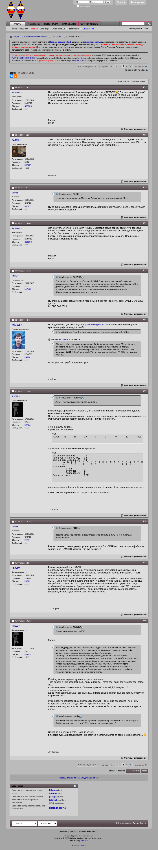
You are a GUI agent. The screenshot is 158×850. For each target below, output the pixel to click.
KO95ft (27, 581)
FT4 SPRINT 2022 (25, 72)
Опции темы (122, 81)
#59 (144, 562)
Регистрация (137, 2)
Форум (17, 24)
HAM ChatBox (69, 24)
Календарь (45, 29)
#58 (144, 521)
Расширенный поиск (138, 28)
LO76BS (28, 289)
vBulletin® (78, 836)
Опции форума (58, 29)
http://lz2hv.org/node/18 (94, 324)
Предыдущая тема (69, 777)
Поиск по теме (138, 81)
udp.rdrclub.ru (80, 60)
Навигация (74, 29)
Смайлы (53, 793)
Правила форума (58, 807)
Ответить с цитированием (133, 129)
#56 (144, 319)
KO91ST (28, 165)
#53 (144, 187)
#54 (144, 223)
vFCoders (84, 840)
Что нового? (33, 24)
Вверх (144, 771)
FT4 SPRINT (57, 36)
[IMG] (52, 796)
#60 (144, 620)
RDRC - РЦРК (51, 24)
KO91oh (28, 425)
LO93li (27, 206)
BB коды (53, 790)
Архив (136, 823)
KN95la (27, 357)
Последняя (140, 66)
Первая (103, 66)
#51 (144, 87)
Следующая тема (89, 777)
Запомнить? (83, 6)
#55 (144, 270)
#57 (144, 391)
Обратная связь (123, 823)
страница (65, 339)
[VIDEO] (53, 800)
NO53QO (28, 106)
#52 (144, 134)
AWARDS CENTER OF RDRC (23, 58)
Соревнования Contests (35, 36)
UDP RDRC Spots (89, 24)
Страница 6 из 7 (88, 66)
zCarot (83, 845)
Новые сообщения (19, 29)
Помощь (121, 2)
